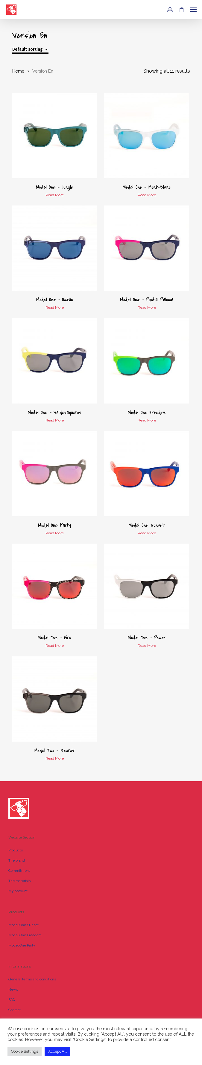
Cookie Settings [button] (24, 1051)
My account (18, 891)
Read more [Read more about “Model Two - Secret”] (54, 758)
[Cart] (181, 10)
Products (15, 850)
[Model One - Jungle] (54, 135)
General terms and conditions (32, 979)
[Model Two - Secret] (54, 699)
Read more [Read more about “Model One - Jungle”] (54, 195)
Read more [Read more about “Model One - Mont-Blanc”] (147, 195)
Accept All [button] (57, 1051)
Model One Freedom (25, 935)
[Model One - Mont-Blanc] (146, 135)
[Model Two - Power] (146, 586)
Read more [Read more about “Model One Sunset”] (147, 533)
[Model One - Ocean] (54, 248)
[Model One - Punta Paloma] (146, 248)
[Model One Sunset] (146, 473)
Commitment (19, 870)
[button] (193, 10)
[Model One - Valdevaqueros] (54, 361)
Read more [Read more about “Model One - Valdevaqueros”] (54, 420)
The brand (16, 860)
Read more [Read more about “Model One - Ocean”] (54, 307)
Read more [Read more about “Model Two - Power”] (147, 645)
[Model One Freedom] (146, 361)
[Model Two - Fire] (54, 586)
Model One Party (21, 945)
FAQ (11, 1000)
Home (18, 71)
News (13, 989)
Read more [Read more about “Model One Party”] (54, 533)
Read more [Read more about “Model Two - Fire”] (54, 645)
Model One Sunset (23, 925)
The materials (19, 881)
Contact (14, 1010)
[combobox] (30, 49)
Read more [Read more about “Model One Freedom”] (147, 420)
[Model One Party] (54, 473)
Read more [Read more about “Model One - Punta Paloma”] (147, 307)
